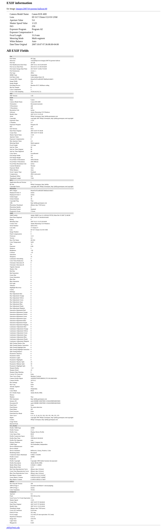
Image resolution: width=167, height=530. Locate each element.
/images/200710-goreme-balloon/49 (31, 9)
